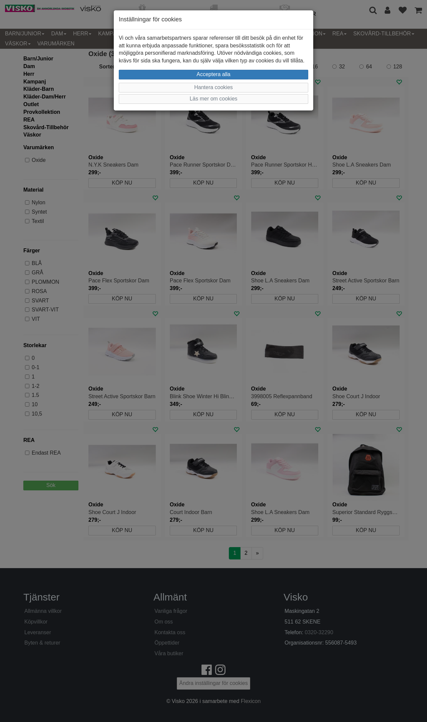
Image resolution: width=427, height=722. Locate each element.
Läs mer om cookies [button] (213, 98)
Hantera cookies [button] (213, 87)
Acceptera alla (213, 74)
